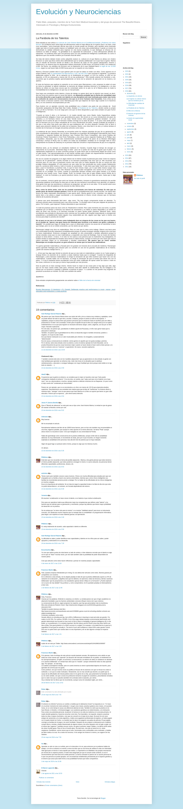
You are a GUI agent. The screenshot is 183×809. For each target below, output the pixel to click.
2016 (127, 91)
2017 (127, 88)
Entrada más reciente (43, 782)
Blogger (103, 798)
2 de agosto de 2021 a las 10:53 (51, 773)
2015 (127, 155)
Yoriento (44, 495)
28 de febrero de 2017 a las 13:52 (52, 683)
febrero (129, 149)
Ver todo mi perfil (139, 178)
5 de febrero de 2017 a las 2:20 (51, 646)
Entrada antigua (110, 782)
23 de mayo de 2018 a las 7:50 (51, 737)
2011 (127, 167)
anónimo (44, 473)
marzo (129, 146)
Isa (42, 744)
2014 (127, 158)
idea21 (43, 374)
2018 (127, 85)
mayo (129, 140)
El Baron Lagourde (47, 768)
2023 (127, 71)
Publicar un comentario (46, 778)
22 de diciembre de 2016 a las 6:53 (52, 467)
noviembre (130, 123)
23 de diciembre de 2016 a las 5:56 (52, 529)
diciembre (130, 93)
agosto (129, 132)
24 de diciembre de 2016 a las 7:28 (52, 543)
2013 (127, 161)
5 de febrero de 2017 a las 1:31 (51, 634)
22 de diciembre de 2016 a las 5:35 (52, 451)
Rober (43, 689)
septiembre (130, 129)
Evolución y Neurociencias (78, 12)
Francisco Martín (47, 570)
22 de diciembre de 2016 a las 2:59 (52, 368)
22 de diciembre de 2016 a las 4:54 (52, 396)
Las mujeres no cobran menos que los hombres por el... (136, 99)
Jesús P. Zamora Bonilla (49, 403)
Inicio (77, 782)
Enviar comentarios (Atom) (53, 785)
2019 (127, 82)
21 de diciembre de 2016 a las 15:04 (53, 350)
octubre (129, 126)
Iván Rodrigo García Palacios (51, 314)
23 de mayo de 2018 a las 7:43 (51, 695)
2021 (127, 77)
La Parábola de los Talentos (135, 108)
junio (128, 138)
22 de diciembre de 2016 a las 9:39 (52, 489)
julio (128, 135)
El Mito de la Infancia (133, 111)
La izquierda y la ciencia (134, 96)
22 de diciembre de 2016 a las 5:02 (52, 410)
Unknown (44, 417)
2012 (127, 164)
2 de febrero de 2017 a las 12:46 (51, 588)
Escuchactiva (46, 550)
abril (128, 143)
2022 (127, 74)
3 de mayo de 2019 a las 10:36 (51, 761)
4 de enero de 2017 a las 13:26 (51, 563)
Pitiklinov (44, 457)
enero (129, 152)
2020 (127, 80)
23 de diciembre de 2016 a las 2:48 (52, 517)
